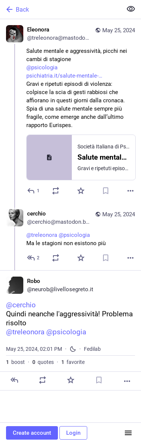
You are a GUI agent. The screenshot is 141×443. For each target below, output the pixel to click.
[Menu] (128, 433)
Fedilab (92, 349)
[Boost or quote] (55, 190)
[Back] (60, 9)
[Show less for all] (131, 9)
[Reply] (33, 190)
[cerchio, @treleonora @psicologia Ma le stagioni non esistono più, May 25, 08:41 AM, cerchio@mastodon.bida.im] (70, 236)
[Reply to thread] (33, 257)
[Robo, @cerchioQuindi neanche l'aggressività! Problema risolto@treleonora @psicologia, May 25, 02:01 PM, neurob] (70, 330)
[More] (130, 190)
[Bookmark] (105, 190)
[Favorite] (80, 190)
